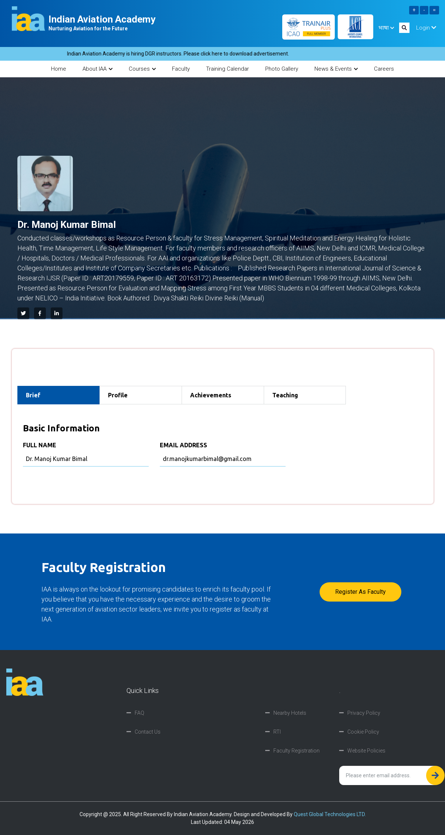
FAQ (139, 713)
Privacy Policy (363, 713)
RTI (277, 732)
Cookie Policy (363, 732)
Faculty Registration (296, 751)
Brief (33, 395)
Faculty (181, 68)
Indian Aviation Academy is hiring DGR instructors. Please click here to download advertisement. (183, 54)
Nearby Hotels (289, 713)
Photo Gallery (281, 68)
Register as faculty (360, 591)
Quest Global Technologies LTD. (330, 814)
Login (426, 27)
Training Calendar (227, 68)
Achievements (210, 395)
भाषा (386, 27)
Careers (384, 68)
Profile (118, 395)
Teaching (285, 395)
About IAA (97, 68)
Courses (142, 68)
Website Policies (366, 751)
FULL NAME (39, 445)
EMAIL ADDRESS (183, 445)
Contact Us (148, 732)
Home (58, 68)
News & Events (336, 68)
